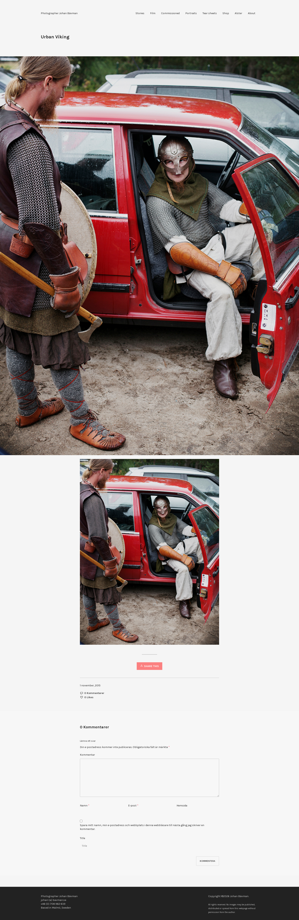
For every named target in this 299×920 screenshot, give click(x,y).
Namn (84, 805)
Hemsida (182, 805)
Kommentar (87, 754)
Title (82, 838)
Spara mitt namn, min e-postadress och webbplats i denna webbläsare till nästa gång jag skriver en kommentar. (142, 827)
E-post (132, 805)
